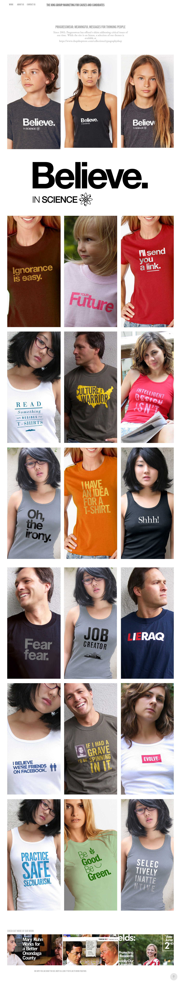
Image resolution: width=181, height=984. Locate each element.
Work (11, 4)
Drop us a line (60, 971)
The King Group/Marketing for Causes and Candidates (75, 5)
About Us (20, 4)
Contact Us (31, 4)
